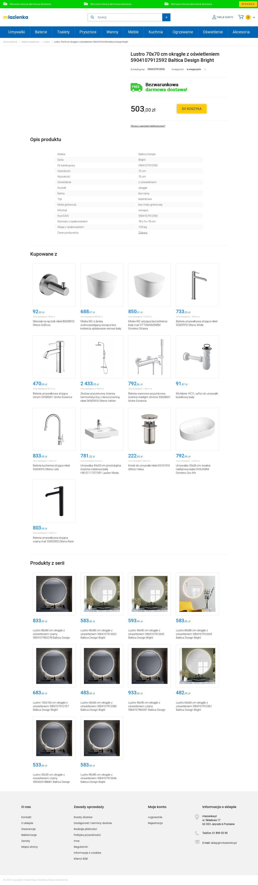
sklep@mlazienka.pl (224, 843)
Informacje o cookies (87, 853)
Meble (133, 32)
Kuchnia (156, 32)
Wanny (112, 32)
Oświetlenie (213, 32)
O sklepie (27, 823)
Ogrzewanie (183, 32)
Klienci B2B (81, 859)
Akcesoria (241, 32)
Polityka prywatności (87, 835)
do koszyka (192, 109)
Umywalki (16, 32)
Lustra (47, 42)
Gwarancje (28, 829)
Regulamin (81, 847)
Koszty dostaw (83, 817)
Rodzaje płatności (85, 829)
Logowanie (155, 817)
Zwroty (25, 841)
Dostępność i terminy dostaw (93, 823)
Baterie (41, 32)
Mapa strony (29, 847)
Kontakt (26, 817)
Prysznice (87, 32)
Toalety (63, 32)
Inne (76, 841)
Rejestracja (155, 823)
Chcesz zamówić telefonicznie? (148, 126)
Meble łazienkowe (30, 42)
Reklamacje (29, 835)
